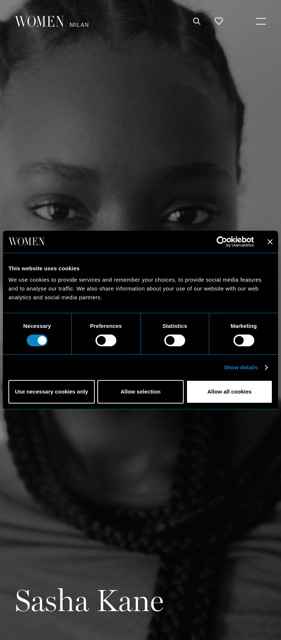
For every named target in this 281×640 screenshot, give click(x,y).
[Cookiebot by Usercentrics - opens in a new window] (222, 241)
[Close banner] (270, 241)
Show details (241, 367)
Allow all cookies (229, 391)
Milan (79, 24)
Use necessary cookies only (51, 391)
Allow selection (140, 391)
